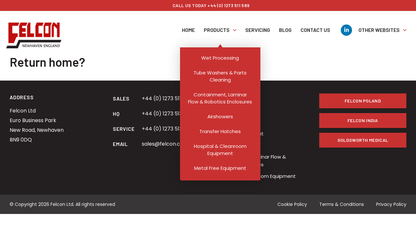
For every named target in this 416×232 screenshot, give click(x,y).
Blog (285, 25)
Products (220, 25)
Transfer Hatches (237, 122)
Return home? (47, 61)
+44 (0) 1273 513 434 (168, 113)
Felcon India (363, 120)
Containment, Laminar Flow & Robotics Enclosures (251, 160)
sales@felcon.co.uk (166, 144)
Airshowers (229, 145)
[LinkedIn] (346, 25)
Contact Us (315, 25)
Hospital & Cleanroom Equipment (256, 176)
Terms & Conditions (341, 204)
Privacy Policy (391, 204)
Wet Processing (235, 110)
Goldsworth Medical (363, 140)
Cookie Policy (292, 204)
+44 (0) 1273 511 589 (167, 98)
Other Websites (379, 25)
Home (188, 25)
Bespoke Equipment (240, 133)
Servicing (257, 25)
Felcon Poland (363, 100)
